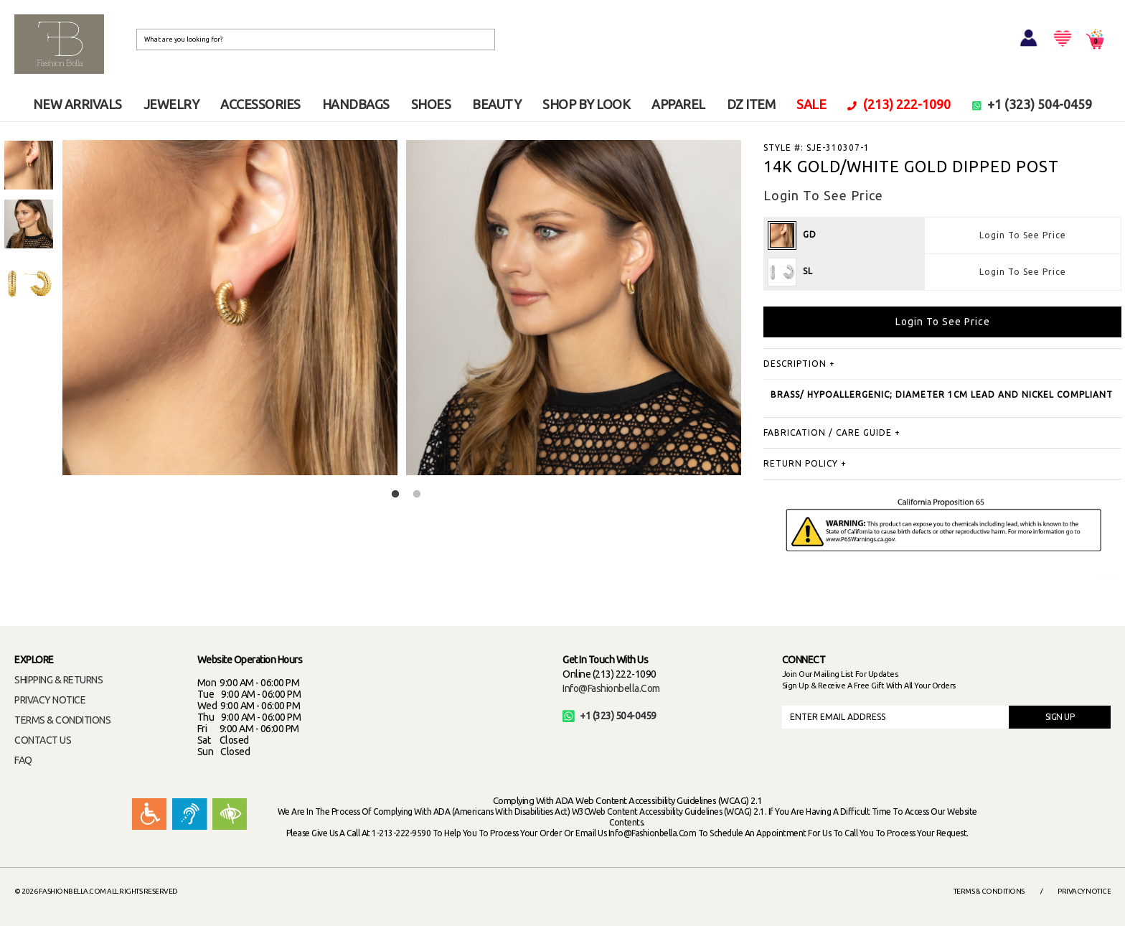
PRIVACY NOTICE (49, 700)
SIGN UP (1060, 716)
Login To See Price (1022, 235)
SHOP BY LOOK (586, 104)
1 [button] (395, 494)
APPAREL (678, 104)
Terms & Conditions (989, 891)
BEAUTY (496, 104)
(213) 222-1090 (899, 104)
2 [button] (417, 494)
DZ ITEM (751, 104)
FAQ (23, 760)
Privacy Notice (1084, 891)
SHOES (431, 104)
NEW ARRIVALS (77, 104)
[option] (29, 165)
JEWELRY (171, 104)
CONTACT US (42, 740)
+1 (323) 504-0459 (1032, 104)
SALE (811, 104)
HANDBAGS (356, 104)
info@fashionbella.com (611, 688)
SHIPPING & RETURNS (58, 680)
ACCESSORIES (260, 104)
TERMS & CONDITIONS (62, 720)
